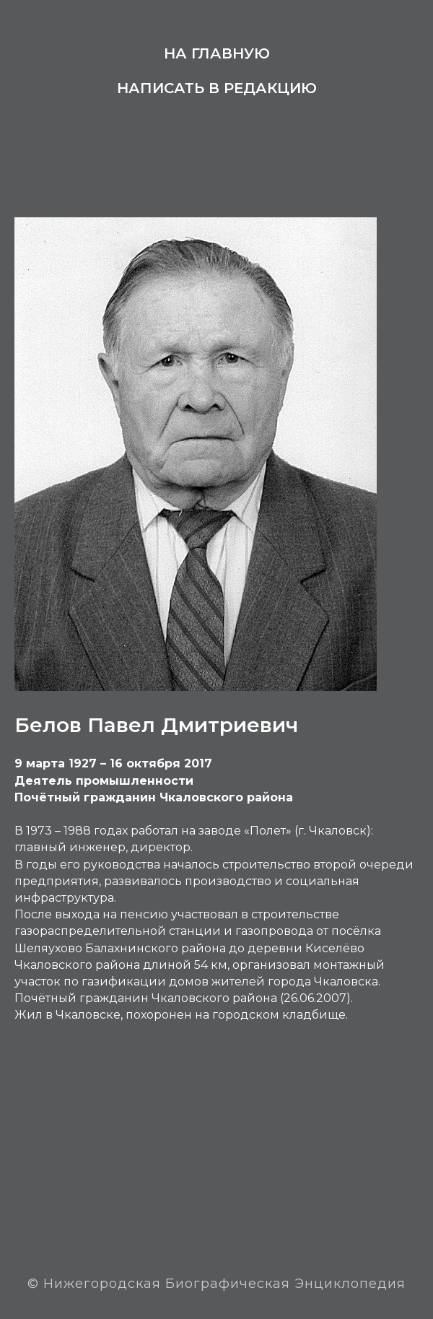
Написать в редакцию (217, 88)
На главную (217, 53)
